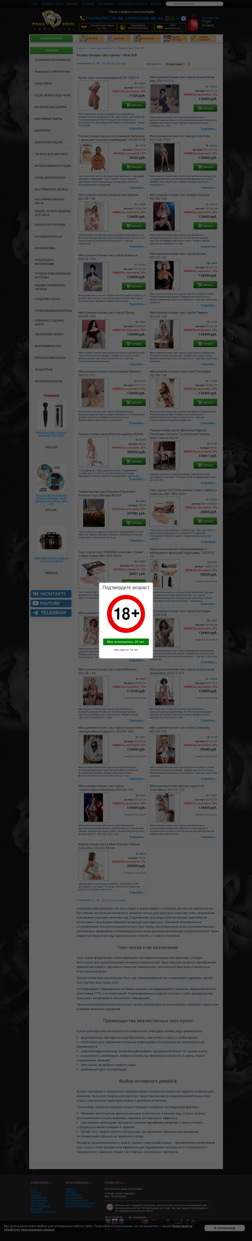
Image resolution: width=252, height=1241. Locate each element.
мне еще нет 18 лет (126, 649)
